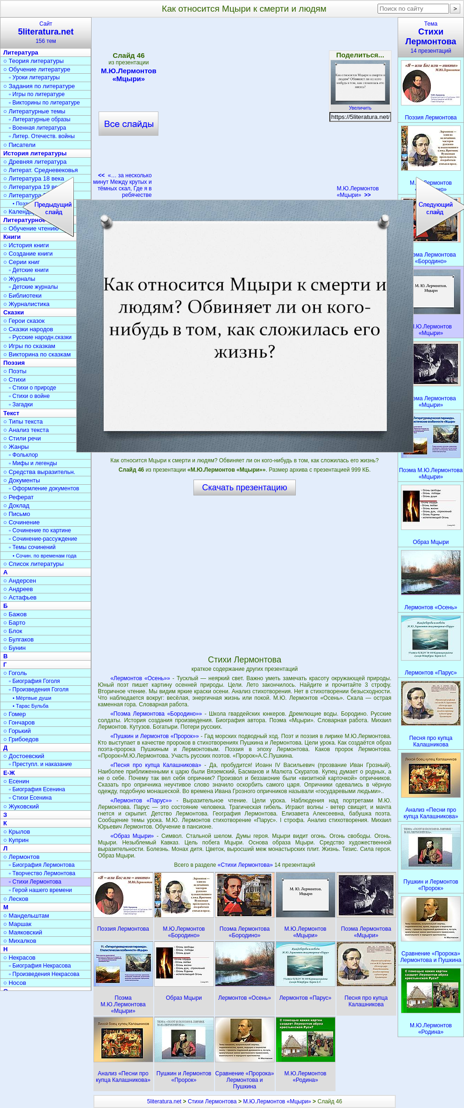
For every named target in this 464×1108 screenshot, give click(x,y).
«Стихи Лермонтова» (246, 865)
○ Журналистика (26, 303)
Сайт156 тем (45, 32)
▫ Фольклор (23, 455)
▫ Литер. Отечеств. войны (42, 136)
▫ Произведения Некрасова (44, 974)
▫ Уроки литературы (34, 77)
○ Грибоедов (21, 739)
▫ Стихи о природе (32, 387)
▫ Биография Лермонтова (42, 865)
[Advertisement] (244, 574)
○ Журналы (19, 278)
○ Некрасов (19, 957)
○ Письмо (16, 513)
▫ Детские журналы (33, 287)
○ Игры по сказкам (29, 345)
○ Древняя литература (34, 161)
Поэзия (14, 362)
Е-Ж (9, 772)
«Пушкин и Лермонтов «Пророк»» (154, 736)
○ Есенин (16, 781)
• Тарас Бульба (31, 706)
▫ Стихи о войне (29, 396)
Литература (20, 52)
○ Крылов (16, 831)
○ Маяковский (22, 932)
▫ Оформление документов (44, 488)
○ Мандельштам (26, 915)
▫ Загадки (21, 404)
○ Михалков (19, 940)
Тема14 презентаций (431, 37)
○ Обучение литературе (37, 69)
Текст (11, 413)
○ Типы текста (23, 421)
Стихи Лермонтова (212, 1101)
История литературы (35, 153)
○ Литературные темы (34, 111)
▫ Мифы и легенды (33, 463)
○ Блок (12, 630)
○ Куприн (16, 839)
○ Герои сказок (24, 320)
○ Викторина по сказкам (37, 354)
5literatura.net (164, 1101)
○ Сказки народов (28, 329)
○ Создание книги (28, 253)
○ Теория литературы (33, 60)
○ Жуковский (21, 806)
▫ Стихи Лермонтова (35, 881)
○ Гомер (14, 714)
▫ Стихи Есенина (30, 797)
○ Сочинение (21, 522)
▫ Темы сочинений (32, 547)
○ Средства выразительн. (39, 471)
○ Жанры (16, 446)
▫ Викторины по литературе (44, 102)
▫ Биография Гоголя (34, 681)
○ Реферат (18, 497)
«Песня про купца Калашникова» (155, 765)
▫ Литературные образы (40, 119)
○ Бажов (15, 614)
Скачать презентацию (244, 487)
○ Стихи (14, 379)
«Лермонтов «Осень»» (140, 678)
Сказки (13, 312)
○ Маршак (17, 923)
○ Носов (14, 982)
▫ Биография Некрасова (40, 965)
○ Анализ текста (26, 429)
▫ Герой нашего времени (40, 890)
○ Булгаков (18, 639)
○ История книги (26, 245)
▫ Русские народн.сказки (40, 337)
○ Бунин (14, 647)
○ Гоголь (15, 672)
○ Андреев (18, 588)
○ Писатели (19, 144)
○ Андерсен (19, 580)
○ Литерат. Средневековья (40, 170)
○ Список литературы (33, 563)
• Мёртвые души (32, 698)
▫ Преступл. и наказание (40, 764)
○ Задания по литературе (39, 86)
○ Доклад (16, 505)
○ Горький (17, 730)
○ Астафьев (19, 597)
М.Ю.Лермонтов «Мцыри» (358, 191)
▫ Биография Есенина (37, 789)
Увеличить (360, 105)
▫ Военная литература (37, 128)
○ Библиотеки (22, 295)
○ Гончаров (19, 722)
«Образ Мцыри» (132, 836)
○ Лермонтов (21, 856)
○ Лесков (16, 898)
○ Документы (21, 480)
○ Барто (14, 622)
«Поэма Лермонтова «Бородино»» (156, 714)
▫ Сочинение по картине (40, 530)
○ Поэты (15, 371)
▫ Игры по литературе (36, 94)
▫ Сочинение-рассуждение (43, 539)
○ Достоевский (23, 756)
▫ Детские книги (29, 270)
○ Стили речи (22, 438)
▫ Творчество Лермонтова (42, 873)
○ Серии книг (21, 261)
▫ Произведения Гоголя (39, 689)
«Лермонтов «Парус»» (140, 800)
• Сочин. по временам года (45, 555)
